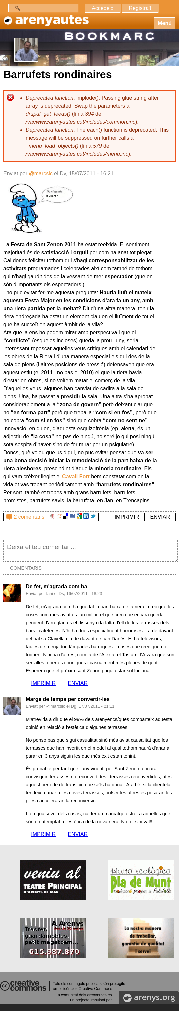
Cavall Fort (76, 476)
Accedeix (102, 8)
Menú (165, 23)
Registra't (140, 8)
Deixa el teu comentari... (90, 551)
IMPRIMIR (127, 517)
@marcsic (40, 173)
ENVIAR (160, 517)
